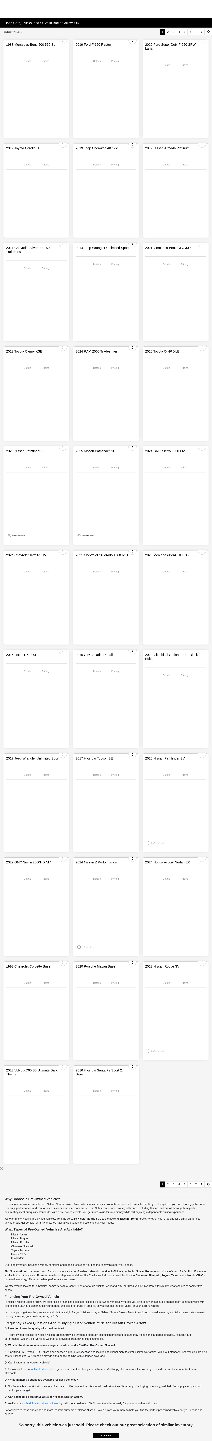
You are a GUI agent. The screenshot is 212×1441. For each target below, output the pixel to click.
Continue (106, 1435)
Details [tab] (27, 61)
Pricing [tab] (45, 61)
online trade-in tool (42, 1369)
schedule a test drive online (40, 1403)
